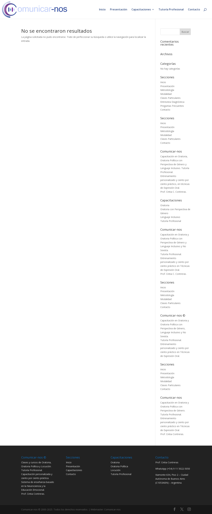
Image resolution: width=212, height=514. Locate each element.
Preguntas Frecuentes (172, 105)
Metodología (167, 90)
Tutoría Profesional (171, 9)
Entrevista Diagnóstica (172, 101)
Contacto (194, 9)
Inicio (102, 9)
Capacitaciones (141, 9)
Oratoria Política (119, 466)
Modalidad (166, 93)
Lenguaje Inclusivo (170, 217)
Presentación (118, 9)
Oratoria (164, 205)
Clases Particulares (170, 97)
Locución (115, 470)
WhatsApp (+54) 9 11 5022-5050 (172, 468)
